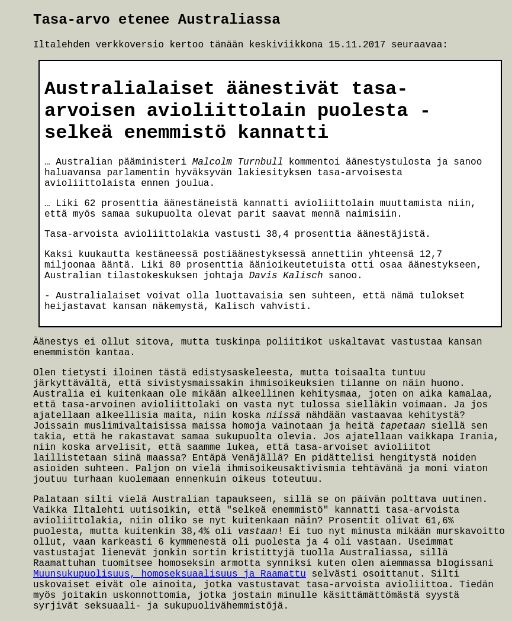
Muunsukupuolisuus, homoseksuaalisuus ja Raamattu (169, 574)
